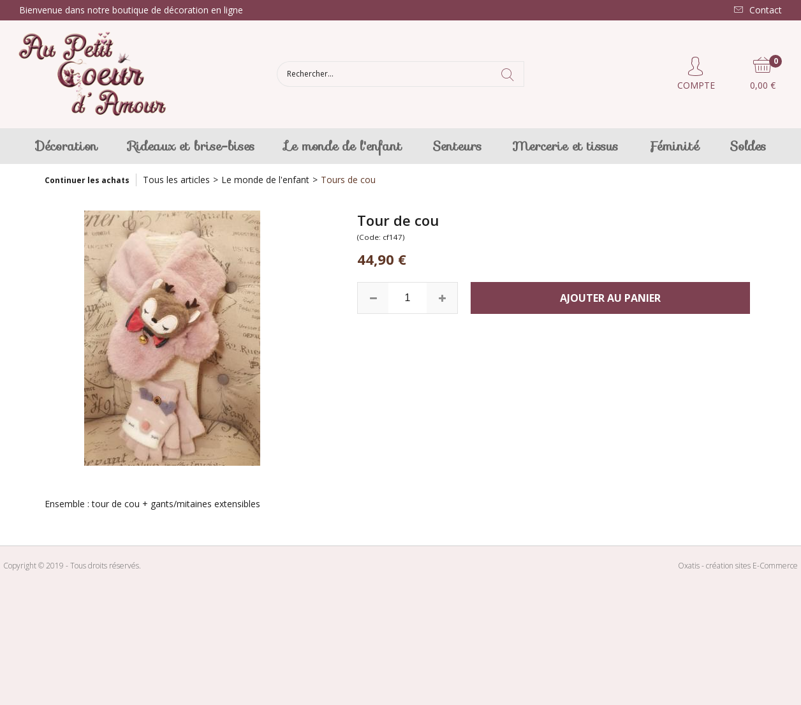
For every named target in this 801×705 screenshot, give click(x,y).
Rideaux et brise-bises (191, 146)
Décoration (67, 146)
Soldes (748, 146)
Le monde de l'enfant (343, 146)
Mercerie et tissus (565, 146)
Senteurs (456, 146)
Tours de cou (348, 180)
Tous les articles (176, 180)
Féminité (674, 146)
